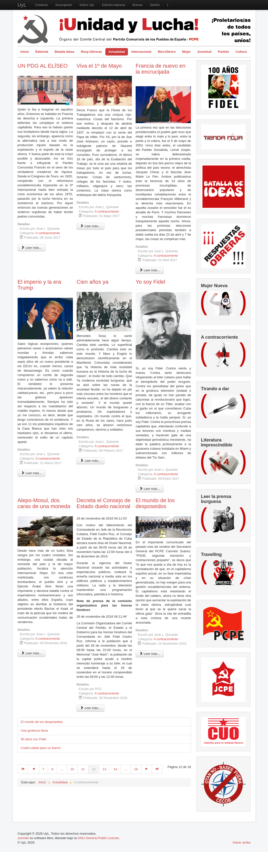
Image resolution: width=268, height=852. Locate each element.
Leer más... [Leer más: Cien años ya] (90, 461)
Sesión (155, 5)
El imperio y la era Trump (39, 285)
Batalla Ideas (64, 52)
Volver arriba (242, 842)
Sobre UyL (86, 5)
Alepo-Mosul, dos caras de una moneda (44, 503)
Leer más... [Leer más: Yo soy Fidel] (149, 489)
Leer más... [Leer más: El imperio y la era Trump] (31, 473)
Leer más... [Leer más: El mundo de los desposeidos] (149, 654)
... (61, 769)
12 (93, 769)
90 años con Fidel (33, 739)
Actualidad (116, 52)
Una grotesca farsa (34, 730)
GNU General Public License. (99, 838)
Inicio (25, 52)
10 (72, 769)
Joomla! (23, 838)
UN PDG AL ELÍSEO (43, 66)
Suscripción (63, 5)
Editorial (41, 52)
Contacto (41, 5)
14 (115, 769)
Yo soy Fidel (150, 282)
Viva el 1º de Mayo (99, 66)
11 (83, 769)
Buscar (137, 5)
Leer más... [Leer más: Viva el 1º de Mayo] (90, 226)
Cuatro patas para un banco (41, 748)
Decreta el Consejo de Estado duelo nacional (104, 503)
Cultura (241, 52)
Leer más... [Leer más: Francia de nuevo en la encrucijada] (149, 270)
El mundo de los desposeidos (155, 503)
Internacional (141, 52)
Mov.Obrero (167, 52)
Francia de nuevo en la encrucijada (160, 69)
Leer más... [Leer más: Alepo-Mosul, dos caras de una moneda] (31, 653)
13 (104, 769)
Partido (223, 52)
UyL (22, 5)
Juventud (204, 52)
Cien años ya (92, 282)
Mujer (186, 52)
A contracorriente (47, 233)
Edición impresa (113, 5)
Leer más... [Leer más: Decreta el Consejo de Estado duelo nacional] (90, 708)
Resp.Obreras (91, 52)
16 (136, 769)
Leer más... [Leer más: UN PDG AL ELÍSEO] (31, 247)
